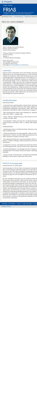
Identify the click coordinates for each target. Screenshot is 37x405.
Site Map (4, 203)
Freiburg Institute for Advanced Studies (18, 12)
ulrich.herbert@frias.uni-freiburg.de (18, 65)
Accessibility (11, 203)
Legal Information (27, 203)
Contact (19, 203)
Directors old (28, 16)
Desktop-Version (6, 206)
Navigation (8, 2)
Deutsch (10, 5)
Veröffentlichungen (10, 100)
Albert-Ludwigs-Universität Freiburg (17, 14)
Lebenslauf (7, 71)
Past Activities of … (19, 16)
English (5, 5)
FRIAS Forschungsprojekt (12, 163)
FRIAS (10, 16)
